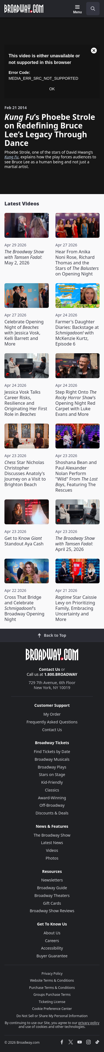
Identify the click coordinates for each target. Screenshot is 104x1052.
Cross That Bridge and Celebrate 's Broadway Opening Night (24, 608)
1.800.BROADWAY (60, 674)
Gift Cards (52, 903)
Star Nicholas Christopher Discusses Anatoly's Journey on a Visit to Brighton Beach (25, 473)
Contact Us (49, 669)
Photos (52, 858)
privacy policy (88, 1022)
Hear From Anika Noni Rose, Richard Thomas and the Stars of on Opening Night (77, 263)
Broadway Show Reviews (52, 910)
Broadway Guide (52, 887)
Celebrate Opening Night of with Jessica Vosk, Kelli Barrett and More (24, 333)
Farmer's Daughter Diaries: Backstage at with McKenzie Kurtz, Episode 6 (77, 333)
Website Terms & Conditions (52, 980)
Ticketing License (52, 1001)
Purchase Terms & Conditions (52, 987)
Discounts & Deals (52, 813)
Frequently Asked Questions (52, 721)
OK (52, 89)
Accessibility (52, 948)
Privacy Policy (52, 973)
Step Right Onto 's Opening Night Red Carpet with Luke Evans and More (76, 403)
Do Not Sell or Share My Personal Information (52, 1016)
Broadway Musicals (52, 759)
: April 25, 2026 (75, 543)
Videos (52, 850)
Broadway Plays (52, 767)
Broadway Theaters (52, 895)
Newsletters (52, 880)
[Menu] (77, 9)
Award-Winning (52, 797)
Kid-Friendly (52, 782)
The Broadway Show (52, 835)
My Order (51, 714)
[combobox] (91, 8)
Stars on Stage (52, 774)
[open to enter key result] (93, 8)
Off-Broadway (52, 805)
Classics (52, 790)
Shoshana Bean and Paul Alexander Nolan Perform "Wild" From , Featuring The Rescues (76, 476)
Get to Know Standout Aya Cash (24, 541)
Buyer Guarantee (52, 955)
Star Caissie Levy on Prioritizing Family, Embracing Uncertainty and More (76, 608)
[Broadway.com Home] (23, 8)
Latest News (52, 842)
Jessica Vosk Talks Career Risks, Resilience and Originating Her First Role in (25, 403)
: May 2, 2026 (24, 257)
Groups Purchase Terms (52, 994)
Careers (52, 940)
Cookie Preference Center (52, 1008)
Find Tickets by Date (52, 751)
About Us (52, 932)
